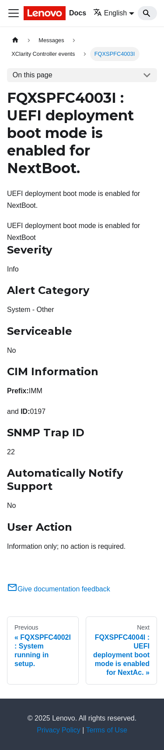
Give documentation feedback (58, 589)
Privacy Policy (58, 730)
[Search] (147, 13)
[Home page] (15, 40)
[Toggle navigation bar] (13, 13)
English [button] (110, 13)
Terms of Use (106, 730)
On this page (32, 75)
